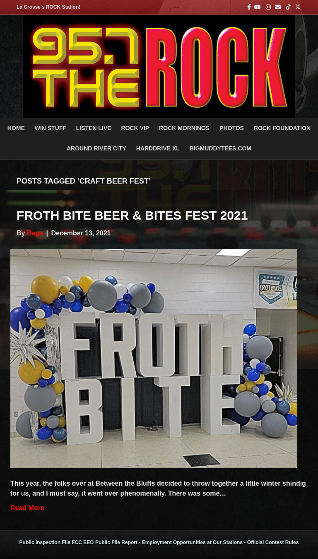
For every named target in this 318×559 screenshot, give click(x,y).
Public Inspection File (44, 542)
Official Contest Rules (273, 542)
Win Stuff (50, 128)
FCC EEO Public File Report (104, 542)
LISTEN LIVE (93, 128)
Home (16, 128)
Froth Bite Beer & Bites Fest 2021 (132, 215)
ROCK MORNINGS (184, 128)
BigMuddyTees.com (220, 148)
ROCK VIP (135, 128)
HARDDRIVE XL (158, 148)
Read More (27, 507)
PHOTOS (231, 128)
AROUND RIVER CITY (96, 148)
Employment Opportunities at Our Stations (192, 542)
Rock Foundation (282, 128)
